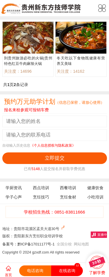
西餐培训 (68, 187)
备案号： (9, 244)
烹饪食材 (68, 197)
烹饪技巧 (41, 197)
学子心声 (14, 197)
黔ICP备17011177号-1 (36, 244)
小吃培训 (95, 197)
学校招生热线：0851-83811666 (54, 211)
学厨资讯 (14, 187)
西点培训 (41, 187)
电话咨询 (35, 270)
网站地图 (81, 244)
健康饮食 (95, 187)
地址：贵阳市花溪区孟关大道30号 (34, 228)
